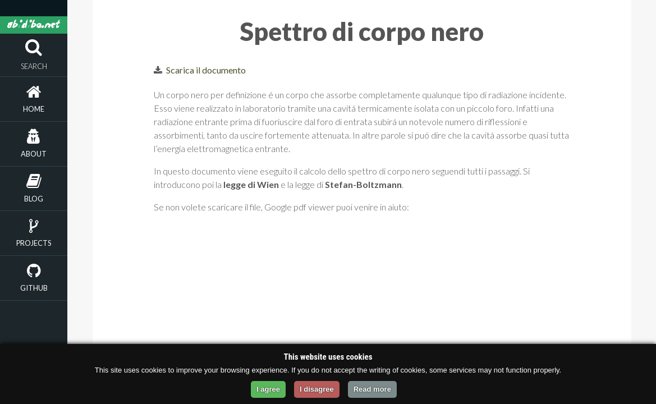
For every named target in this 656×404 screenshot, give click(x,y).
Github (34, 287)
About (34, 153)
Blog (33, 198)
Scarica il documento (206, 70)
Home (33, 108)
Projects (33, 242)
